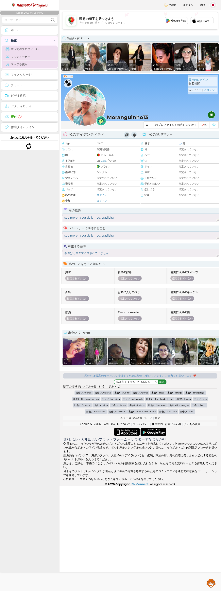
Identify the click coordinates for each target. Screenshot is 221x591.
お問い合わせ (173, 424)
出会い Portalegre (179, 405)
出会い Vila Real (168, 411)
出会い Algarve (103, 392)
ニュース (125, 418)
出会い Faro (200, 398)
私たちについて (120, 424)
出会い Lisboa (118, 405)
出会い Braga (174, 392)
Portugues (29, 5)
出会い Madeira (157, 405)
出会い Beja (157, 392)
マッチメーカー (18, 57)
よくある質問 (192, 424)
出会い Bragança (195, 392)
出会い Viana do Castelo (142, 411)
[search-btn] (52, 20)
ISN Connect (140, 484)
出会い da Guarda (133, 398)
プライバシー (141, 424)
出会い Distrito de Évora (160, 398)
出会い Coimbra (111, 398)
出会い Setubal (117, 411)
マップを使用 (16, 64)
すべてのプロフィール (22, 49)
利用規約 (157, 424)
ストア (148, 418)
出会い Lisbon (137, 405)
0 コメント (210, 90)
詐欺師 (137, 418)
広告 (106, 424)
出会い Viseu (187, 411)
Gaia (104, 160)
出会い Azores (140, 392)
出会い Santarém (96, 411)
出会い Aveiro (121, 392)
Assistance (211, 583)
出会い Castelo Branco (86, 398)
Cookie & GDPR (90, 424)
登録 (202, 5)
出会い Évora (184, 398)
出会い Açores (84, 392)
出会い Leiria (101, 405)
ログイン (188, 5)
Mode (170, 5)
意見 (157, 418)
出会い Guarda (82, 405)
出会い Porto (199, 405)
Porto (112, 160)
